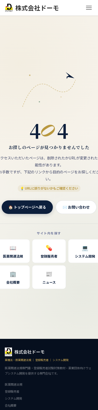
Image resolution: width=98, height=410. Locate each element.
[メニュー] (89, 7)
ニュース (49, 277)
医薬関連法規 (13, 384)
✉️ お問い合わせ (76, 207)
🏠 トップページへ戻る (27, 207)
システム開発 (13, 398)
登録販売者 (49, 251)
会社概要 (10, 405)
